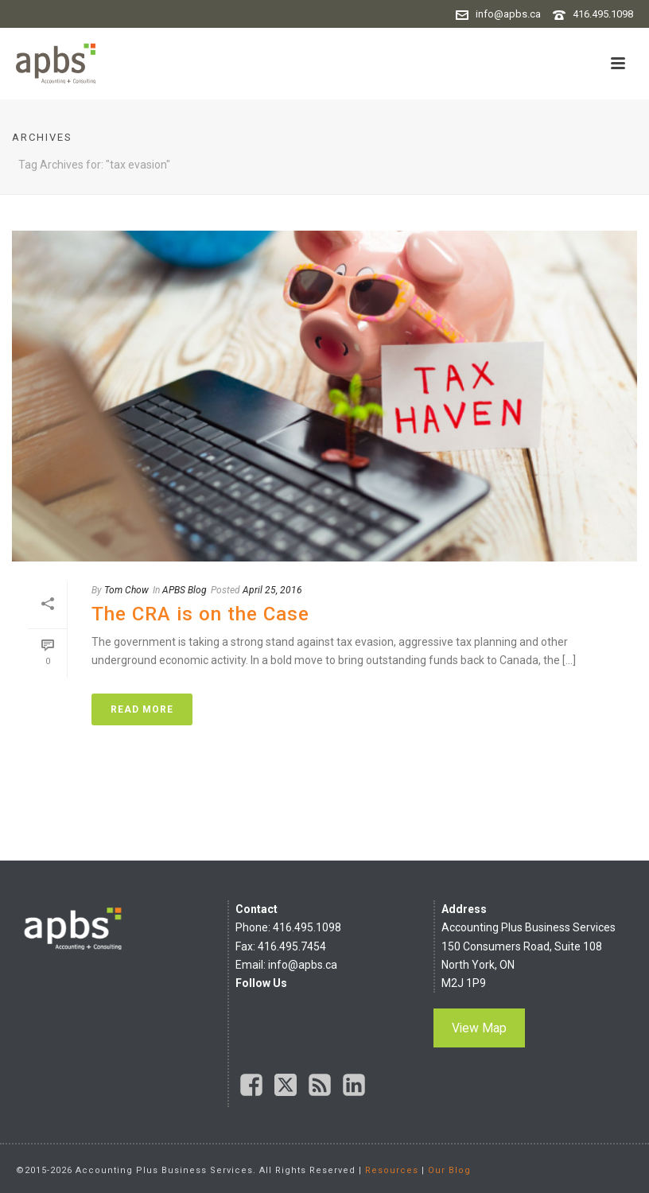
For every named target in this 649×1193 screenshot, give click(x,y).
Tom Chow (126, 590)
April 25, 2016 (272, 590)
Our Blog (449, 1170)
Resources (391, 1170)
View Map (479, 1028)
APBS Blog (184, 590)
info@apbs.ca (508, 14)
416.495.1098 (603, 14)
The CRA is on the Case (200, 614)
